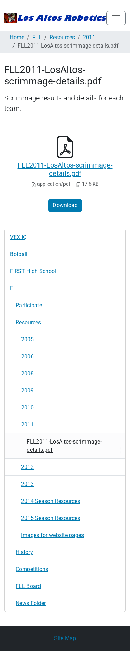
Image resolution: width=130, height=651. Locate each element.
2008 (27, 373)
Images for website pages (52, 535)
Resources (62, 37)
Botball (18, 254)
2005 (27, 339)
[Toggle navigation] (116, 18)
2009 (27, 390)
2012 (27, 467)
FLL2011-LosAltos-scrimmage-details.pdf (65, 169)
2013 (27, 484)
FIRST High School (33, 271)
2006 (27, 356)
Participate (29, 305)
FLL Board (28, 586)
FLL (37, 37)
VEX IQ (18, 237)
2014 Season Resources (50, 501)
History (24, 552)
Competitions (32, 569)
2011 (89, 37)
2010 (27, 407)
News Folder (31, 603)
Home (17, 37)
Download (65, 205)
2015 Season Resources (50, 518)
